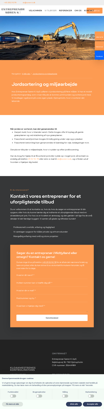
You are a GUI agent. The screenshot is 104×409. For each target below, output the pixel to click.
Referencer (65, 10)
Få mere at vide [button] (12, 404)
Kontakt (89, 10)
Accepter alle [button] (92, 404)
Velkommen (35, 10)
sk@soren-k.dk (64, 159)
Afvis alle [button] (74, 404)
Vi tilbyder (51, 10)
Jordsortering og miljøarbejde (44, 74)
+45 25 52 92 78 (49, 262)
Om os (78, 10)
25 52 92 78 (33, 159)
